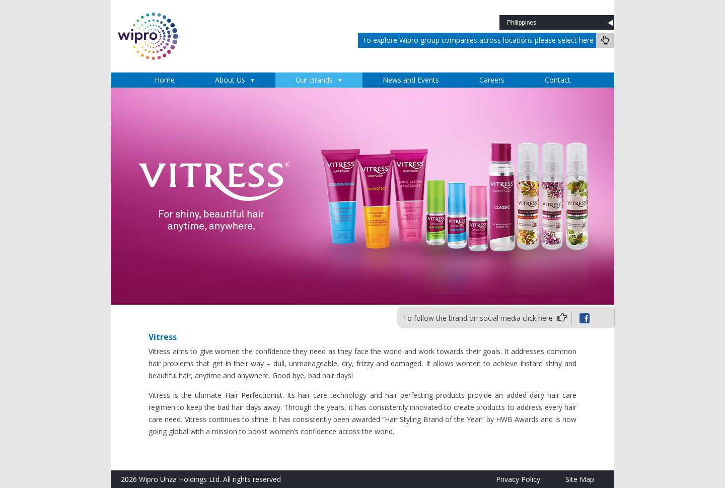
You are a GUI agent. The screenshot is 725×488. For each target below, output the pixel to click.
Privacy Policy (518, 479)
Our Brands (314, 80)
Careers (491, 80)
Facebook (584, 318)
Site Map (579, 479)
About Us (230, 80)
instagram (603, 318)
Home (165, 80)
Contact (557, 80)
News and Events (411, 80)
